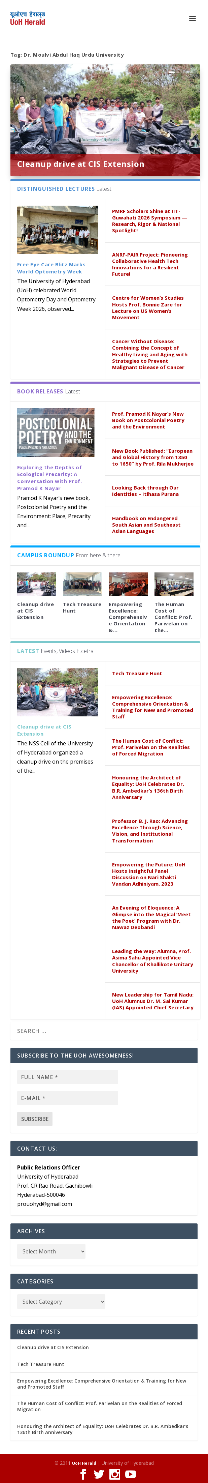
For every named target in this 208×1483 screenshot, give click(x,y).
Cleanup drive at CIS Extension (81, 163)
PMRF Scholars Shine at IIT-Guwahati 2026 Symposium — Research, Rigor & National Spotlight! (149, 221)
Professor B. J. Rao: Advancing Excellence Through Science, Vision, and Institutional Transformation (150, 831)
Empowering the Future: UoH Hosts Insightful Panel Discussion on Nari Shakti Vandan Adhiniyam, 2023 (148, 874)
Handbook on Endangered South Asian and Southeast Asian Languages (146, 524)
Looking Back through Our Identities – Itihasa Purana (145, 490)
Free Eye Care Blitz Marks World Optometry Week (51, 268)
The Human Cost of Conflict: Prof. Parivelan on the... (173, 617)
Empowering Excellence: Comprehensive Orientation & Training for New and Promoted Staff (152, 707)
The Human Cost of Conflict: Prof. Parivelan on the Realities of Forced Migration (151, 747)
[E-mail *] (67, 1098)
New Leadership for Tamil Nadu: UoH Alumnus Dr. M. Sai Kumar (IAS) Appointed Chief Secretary (153, 1001)
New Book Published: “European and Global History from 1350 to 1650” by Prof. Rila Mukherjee (153, 457)
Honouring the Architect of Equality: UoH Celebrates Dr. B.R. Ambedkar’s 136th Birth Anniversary (148, 787)
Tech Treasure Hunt (82, 607)
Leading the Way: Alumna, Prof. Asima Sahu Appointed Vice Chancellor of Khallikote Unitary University (152, 961)
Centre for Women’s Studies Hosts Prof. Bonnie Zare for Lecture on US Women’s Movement (148, 307)
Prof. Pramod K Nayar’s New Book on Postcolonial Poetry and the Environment (148, 420)
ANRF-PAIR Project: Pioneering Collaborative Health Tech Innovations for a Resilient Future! (150, 264)
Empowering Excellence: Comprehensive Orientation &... (128, 617)
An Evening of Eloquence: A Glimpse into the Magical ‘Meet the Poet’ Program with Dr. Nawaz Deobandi (151, 917)
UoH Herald (84, 1463)
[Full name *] (67, 1077)
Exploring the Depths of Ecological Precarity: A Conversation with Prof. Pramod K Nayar (49, 478)
